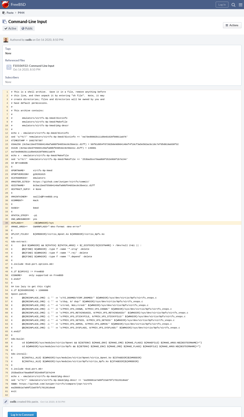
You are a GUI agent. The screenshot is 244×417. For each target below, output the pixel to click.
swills (28, 40)
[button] (240, 4)
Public (29, 28)
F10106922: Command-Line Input (33, 66)
